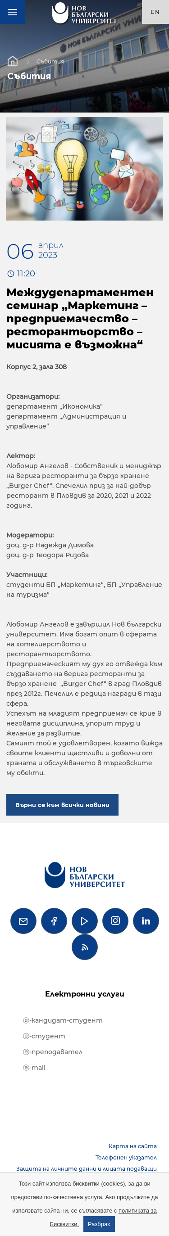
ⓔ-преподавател (52, 1052)
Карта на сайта (133, 1146)
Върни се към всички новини (62, 804)
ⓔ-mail (34, 1068)
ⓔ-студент (44, 1036)
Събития (50, 61)
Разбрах (99, 1224)
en (155, 12)
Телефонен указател (126, 1157)
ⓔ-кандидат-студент (63, 1020)
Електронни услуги (84, 994)
